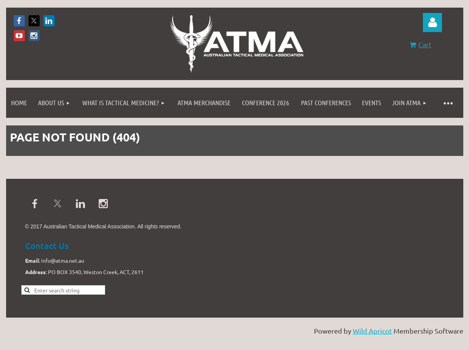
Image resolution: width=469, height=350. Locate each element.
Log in (432, 22)
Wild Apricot (372, 331)
